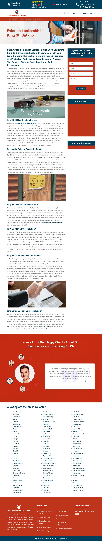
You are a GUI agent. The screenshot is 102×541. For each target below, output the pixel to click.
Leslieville (16, 476)
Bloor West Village (48, 466)
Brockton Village (48, 471)
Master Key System (45, 517)
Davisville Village (48, 417)
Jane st (15, 454)
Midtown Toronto (48, 461)
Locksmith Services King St (19, 19)
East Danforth (77, 463)
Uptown (45, 451)
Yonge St (16, 414)
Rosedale (46, 441)
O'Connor (75, 480)
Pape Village (76, 466)
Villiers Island (17, 485)
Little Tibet (76, 427)
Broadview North (78, 458)
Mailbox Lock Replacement (62, 524)
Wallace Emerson (78, 456)
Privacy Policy (62, 512)
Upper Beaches (18, 490)
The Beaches (17, 461)
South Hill (46, 444)
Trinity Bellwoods (78, 454)
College (15, 439)
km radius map (81, 120)
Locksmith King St (50, 539)
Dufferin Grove (47, 483)
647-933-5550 (87, 6)
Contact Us (77, 13)
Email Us (81, 511)
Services (67, 13)
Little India (16, 471)
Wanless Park (47, 454)
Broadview (16, 451)
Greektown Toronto (19, 473)
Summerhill (46, 449)
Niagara (75, 431)
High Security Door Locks (45, 512)
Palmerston (76, 436)
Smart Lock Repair (45, 527)
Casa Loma (46, 412)
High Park (46, 490)
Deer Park (46, 419)
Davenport (46, 478)
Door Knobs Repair (45, 531)
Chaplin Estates (48, 414)
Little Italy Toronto (78, 422)
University (16, 434)
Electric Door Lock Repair (44, 522)
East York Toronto (78, 488)
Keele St (15, 458)
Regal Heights (77, 441)
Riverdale (16, 488)
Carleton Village (48, 473)
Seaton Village (77, 449)
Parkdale (75, 439)
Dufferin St (16, 424)
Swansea (75, 451)
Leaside (75, 478)
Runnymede (76, 446)
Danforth (15, 466)
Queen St (16, 444)
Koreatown (76, 417)
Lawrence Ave (17, 427)
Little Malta (76, 412)
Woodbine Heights (78, 468)
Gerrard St (16, 468)
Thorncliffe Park (78, 485)
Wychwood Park (48, 456)
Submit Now (81, 88)
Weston (15, 456)
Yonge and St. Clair (49, 422)
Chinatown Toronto (78, 490)
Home (59, 13)
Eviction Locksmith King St (35, 19)
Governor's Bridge (78, 476)
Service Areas (88, 13)
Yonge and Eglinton (49, 458)
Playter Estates (18, 480)
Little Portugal (77, 424)
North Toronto (47, 439)
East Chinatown (18, 463)
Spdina (15, 436)
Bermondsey (76, 473)
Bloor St (15, 429)
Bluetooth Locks (63, 515)
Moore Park (46, 436)
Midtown (45, 434)
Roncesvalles (77, 444)
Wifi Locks (61, 519)
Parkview (75, 483)
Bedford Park (17, 493)
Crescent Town (77, 461)
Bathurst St (16, 417)
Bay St (15, 431)
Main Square (17, 478)
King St (15, 446)
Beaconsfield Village (49, 463)
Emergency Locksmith (65, 529)
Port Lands (16, 483)
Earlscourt (46, 485)
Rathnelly (46, 446)
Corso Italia (46, 476)
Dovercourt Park (48, 480)
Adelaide (16, 449)
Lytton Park (46, 431)
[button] (22, 389)
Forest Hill (46, 424)
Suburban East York (79, 471)
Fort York (45, 488)
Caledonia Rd (17, 412)
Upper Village (47, 427)
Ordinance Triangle (78, 434)
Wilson (15, 419)
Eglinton (15, 422)
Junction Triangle (78, 414)
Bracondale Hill (47, 468)
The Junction (47, 493)
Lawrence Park (47, 429)
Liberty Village (77, 419)
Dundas (15, 441)
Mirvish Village (77, 429)
